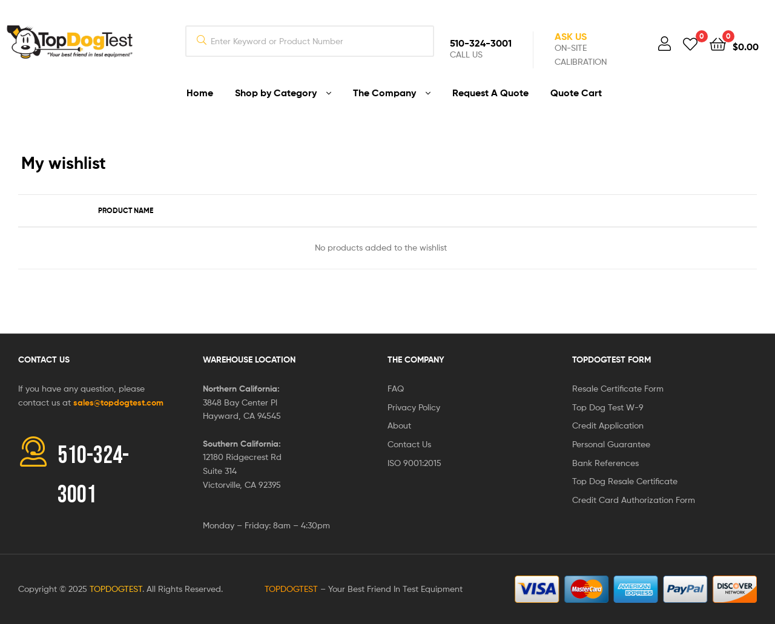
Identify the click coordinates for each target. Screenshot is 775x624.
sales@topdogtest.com (118, 402)
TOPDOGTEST (116, 588)
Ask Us (571, 36)
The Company (416, 359)
